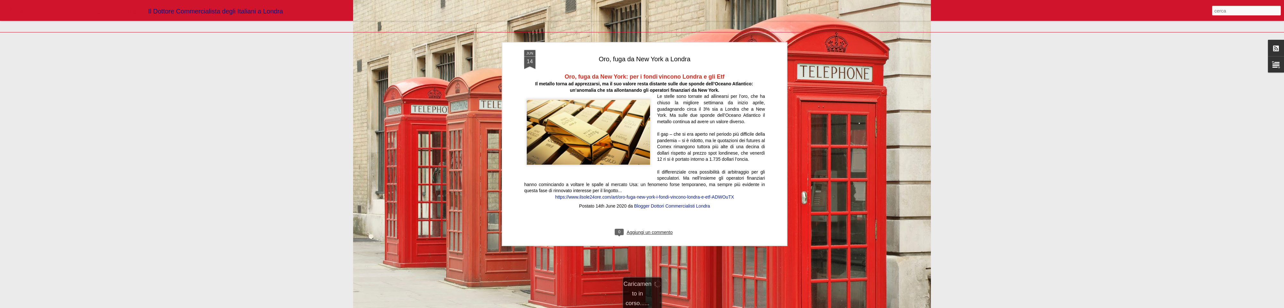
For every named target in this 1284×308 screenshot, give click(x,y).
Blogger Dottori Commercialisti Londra (672, 118)
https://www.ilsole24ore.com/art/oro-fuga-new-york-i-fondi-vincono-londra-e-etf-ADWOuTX (644, 109)
